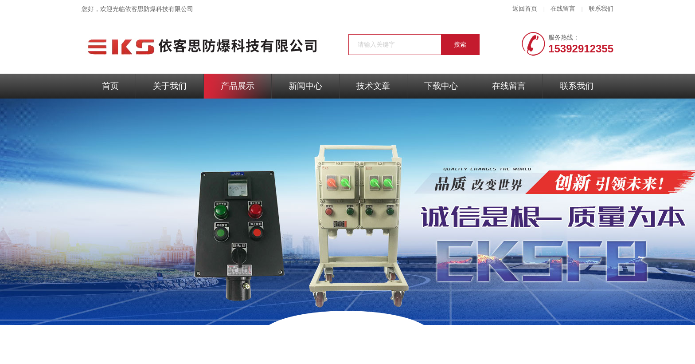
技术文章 (373, 86)
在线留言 (563, 8)
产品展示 (237, 86)
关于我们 (170, 86)
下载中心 (441, 86)
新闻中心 (305, 86)
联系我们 (601, 8)
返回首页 (524, 8)
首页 (110, 86)
